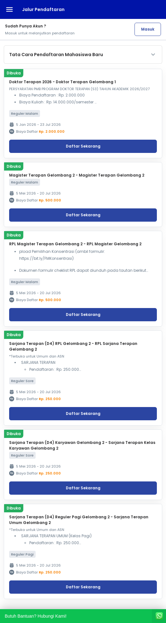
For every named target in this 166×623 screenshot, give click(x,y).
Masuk (147, 29)
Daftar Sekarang (83, 146)
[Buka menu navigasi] (9, 9)
